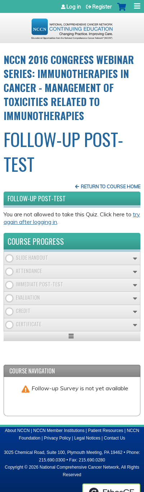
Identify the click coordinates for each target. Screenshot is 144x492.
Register (102, 6)
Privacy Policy (57, 438)
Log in (73, 6)
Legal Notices (87, 438)
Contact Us (114, 438)
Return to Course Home (110, 186)
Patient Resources (105, 430)
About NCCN (17, 430)
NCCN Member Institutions (59, 430)
